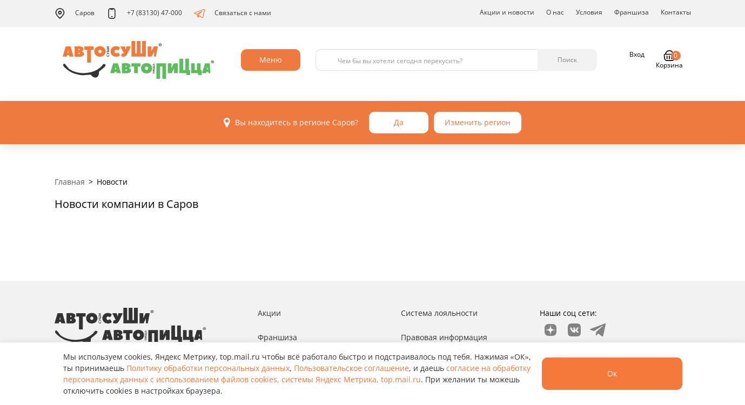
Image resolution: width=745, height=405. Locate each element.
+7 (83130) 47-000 (144, 13)
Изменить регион (478, 122)
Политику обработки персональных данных (208, 368)
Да (399, 122)
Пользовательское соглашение (351, 368)
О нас (555, 12)
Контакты (676, 12)
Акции (269, 313)
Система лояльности (439, 313)
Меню (270, 60)
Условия (589, 12)
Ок (612, 373)
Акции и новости (507, 12)
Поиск (567, 59)
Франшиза (631, 12)
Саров (75, 13)
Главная (70, 182)
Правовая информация (444, 337)
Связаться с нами (232, 13)
